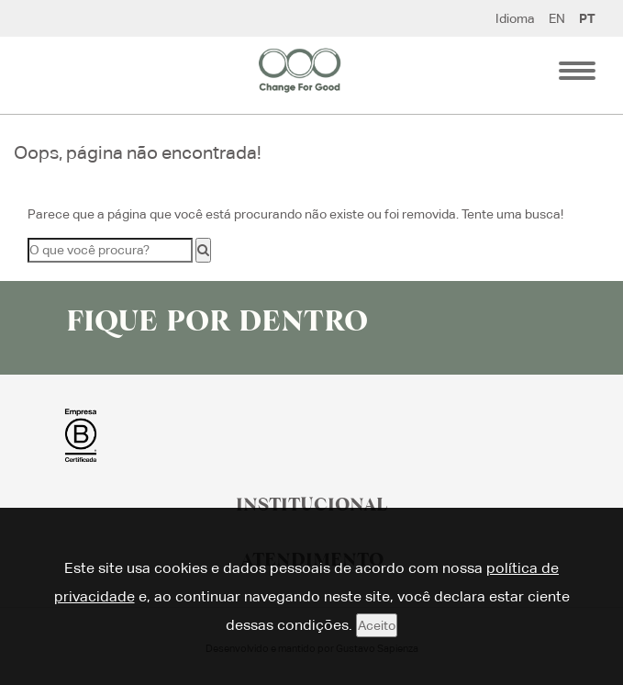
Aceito (376, 625)
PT (587, 18)
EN (557, 18)
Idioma (515, 18)
